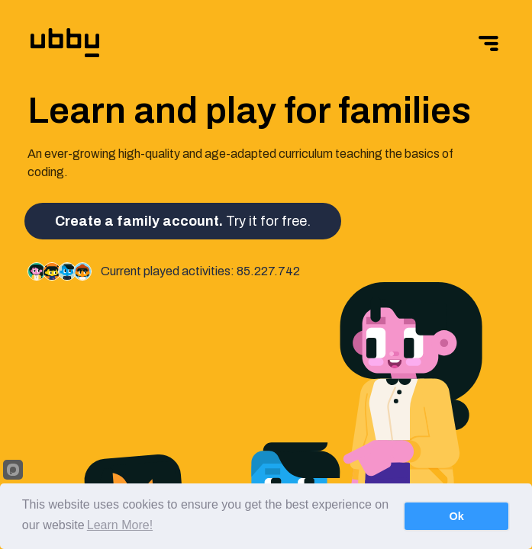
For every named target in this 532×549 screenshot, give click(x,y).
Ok (457, 516)
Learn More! (120, 524)
